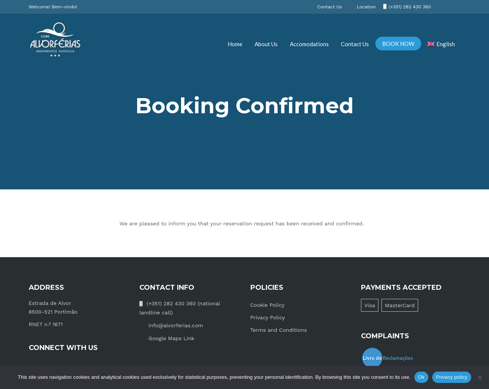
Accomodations (309, 44)
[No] (479, 377)
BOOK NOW (398, 43)
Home (235, 44)
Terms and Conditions (278, 330)
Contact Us (355, 44)
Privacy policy (451, 377)
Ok (421, 377)
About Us (266, 44)
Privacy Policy (267, 317)
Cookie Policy (267, 305)
